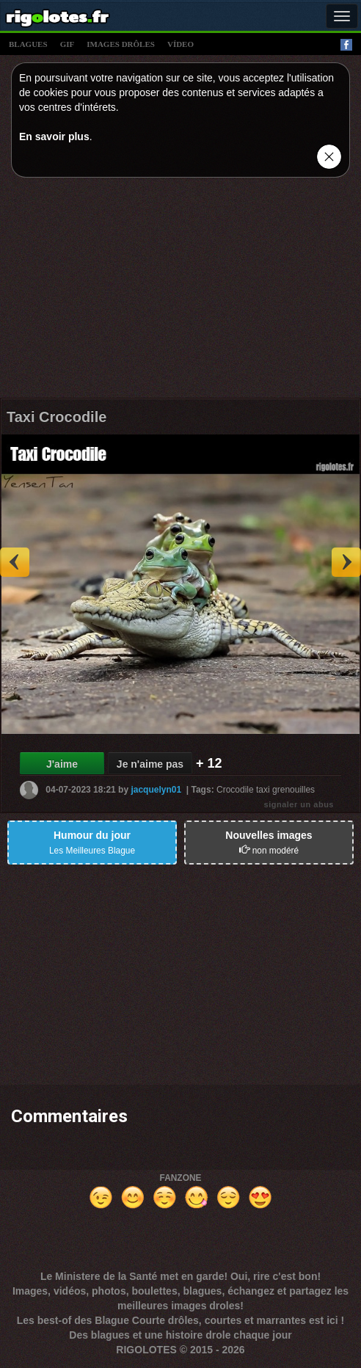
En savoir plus (54, 136)
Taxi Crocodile (56, 417)
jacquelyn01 (156, 789)
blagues (28, 44)
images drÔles (121, 44)
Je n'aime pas (150, 764)
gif (67, 44)
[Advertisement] (180, 291)
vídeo (180, 44)
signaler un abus (299, 804)
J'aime (62, 764)
